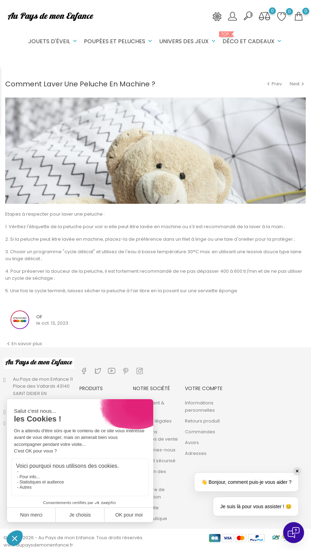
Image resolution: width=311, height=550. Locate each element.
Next (298, 83)
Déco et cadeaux (253, 38)
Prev (274, 83)
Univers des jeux (188, 41)
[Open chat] (293, 532)
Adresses (196, 452)
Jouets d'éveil (53, 41)
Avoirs (192, 442)
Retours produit (202, 420)
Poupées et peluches (119, 41)
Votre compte (204, 388)
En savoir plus (23, 343)
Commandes (200, 431)
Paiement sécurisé (154, 460)
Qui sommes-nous (154, 449)
